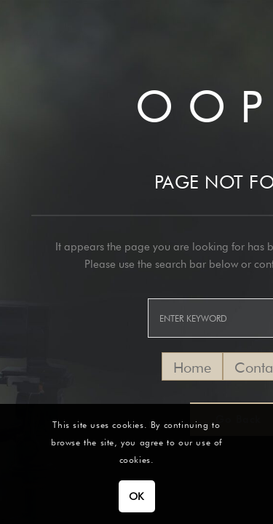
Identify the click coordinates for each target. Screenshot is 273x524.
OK (136, 496)
